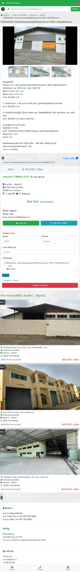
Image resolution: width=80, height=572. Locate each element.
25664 (5, 275)
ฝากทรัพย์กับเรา (10, 559)
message (7, 258)
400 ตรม (18, 94)
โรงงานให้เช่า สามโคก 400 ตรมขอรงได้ (18, 412)
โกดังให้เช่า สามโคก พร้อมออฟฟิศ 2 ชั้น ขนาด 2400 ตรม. (26, 477)
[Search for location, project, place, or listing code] (38, 9)
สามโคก (11, 85)
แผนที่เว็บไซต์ (9, 562)
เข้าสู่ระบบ (7, 556)
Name (5, 236)
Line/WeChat (9, 247)
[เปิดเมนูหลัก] (3, 3)
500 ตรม (19, 91)
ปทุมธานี (6, 149)
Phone (45, 236)
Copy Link (70, 158)
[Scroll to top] (1, 497)
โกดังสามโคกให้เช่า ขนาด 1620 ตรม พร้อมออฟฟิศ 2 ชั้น (25, 347)
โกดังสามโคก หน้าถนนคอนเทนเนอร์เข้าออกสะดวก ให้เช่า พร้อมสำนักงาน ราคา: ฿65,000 (40, 266)
